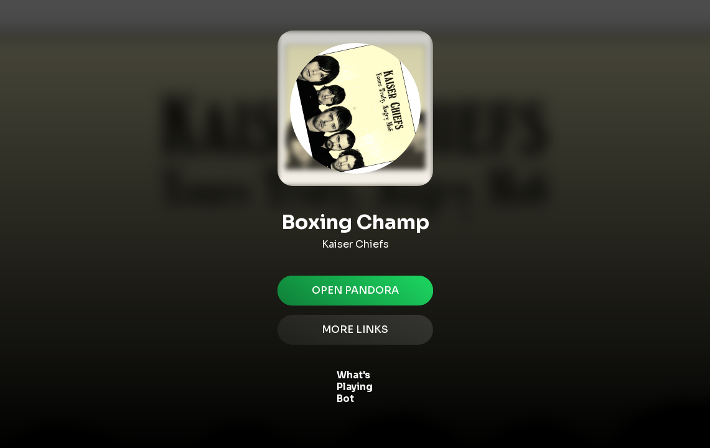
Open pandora (355, 291)
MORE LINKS (355, 330)
